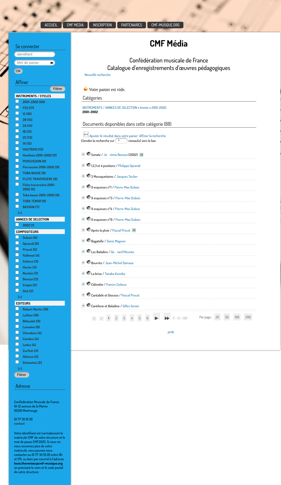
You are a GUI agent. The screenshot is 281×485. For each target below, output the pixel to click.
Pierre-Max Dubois (127, 187)
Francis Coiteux (116, 284)
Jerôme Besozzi (116, 154)
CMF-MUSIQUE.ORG (165, 25)
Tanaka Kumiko (115, 273)
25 (217, 317)
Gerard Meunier (122, 252)
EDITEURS (23, 303)
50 (227, 317)
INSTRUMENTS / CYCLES (33, 96)
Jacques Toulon (126, 176)
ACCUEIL (51, 25)
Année (144, 107)
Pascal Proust (121, 230)
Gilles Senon (131, 306)
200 (248, 317)
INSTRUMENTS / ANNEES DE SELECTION (110, 107)
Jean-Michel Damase (119, 263)
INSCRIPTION (102, 25)
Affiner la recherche (152, 136)
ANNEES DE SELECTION (32, 219)
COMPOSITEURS (27, 231)
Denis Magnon (116, 241)
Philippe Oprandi (129, 165)
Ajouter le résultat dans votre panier (114, 136)
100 (237, 317)
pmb (171, 332)
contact (19, 423)
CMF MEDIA (75, 25)
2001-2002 (158, 107)
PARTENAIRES (131, 25)
